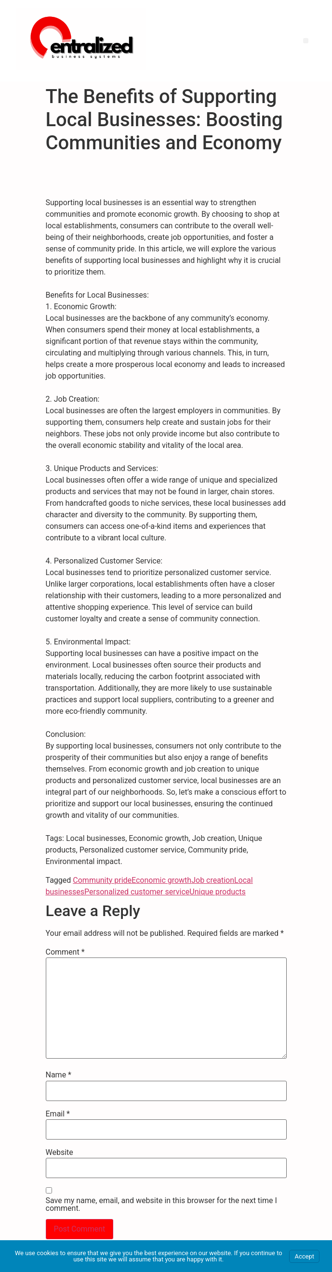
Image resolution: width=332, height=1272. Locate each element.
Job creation (212, 880)
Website (59, 1152)
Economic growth (161, 880)
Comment (65, 952)
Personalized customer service (136, 891)
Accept (304, 1256)
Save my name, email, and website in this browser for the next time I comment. (161, 1204)
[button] (305, 40)
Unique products (217, 891)
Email (58, 1114)
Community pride (102, 880)
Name (59, 1075)
